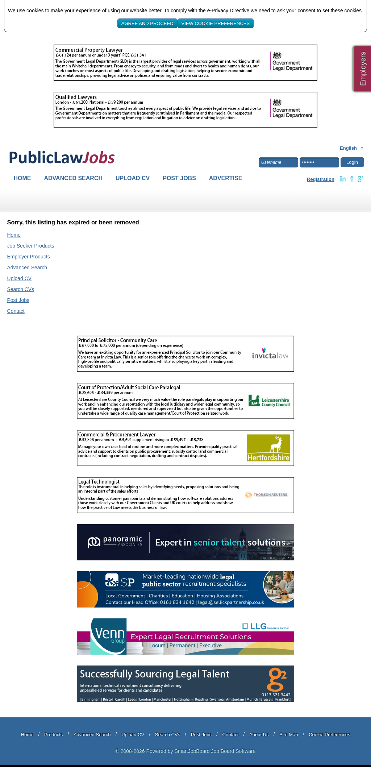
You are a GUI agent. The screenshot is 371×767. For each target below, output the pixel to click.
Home (22, 178)
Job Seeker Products (30, 246)
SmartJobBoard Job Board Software (214, 751)
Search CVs (20, 289)
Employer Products (28, 257)
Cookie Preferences (329, 734)
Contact (16, 311)
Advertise (225, 178)
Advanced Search (73, 178)
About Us (258, 734)
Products (53, 734)
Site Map (288, 734)
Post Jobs (179, 178)
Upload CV (133, 178)
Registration (320, 179)
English (348, 148)
